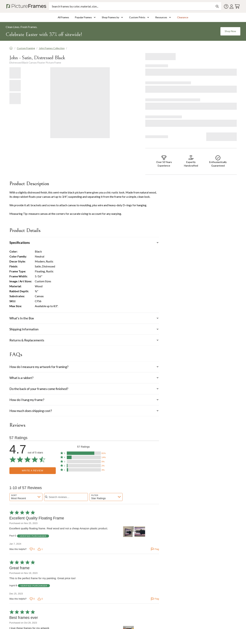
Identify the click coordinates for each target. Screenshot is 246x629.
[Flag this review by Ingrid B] (155, 599)
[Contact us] (226, 6)
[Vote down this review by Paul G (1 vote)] (40, 549)
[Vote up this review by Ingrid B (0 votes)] (32, 599)
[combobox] (26, 497)
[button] (83, 453)
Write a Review (32, 470)
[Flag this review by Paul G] (155, 549)
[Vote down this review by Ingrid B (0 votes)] (40, 599)
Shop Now (230, 31)
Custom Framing (26, 48)
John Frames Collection (52, 48)
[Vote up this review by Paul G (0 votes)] (32, 549)
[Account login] (231, 6)
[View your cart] (237, 6)
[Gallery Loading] (80, 102)
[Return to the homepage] (27, 6)
